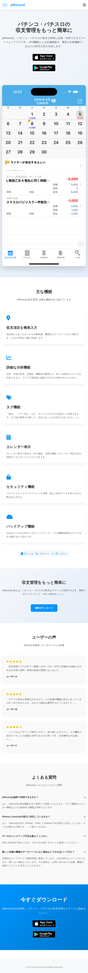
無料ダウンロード (44, 608)
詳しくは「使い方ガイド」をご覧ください (44, 553)
